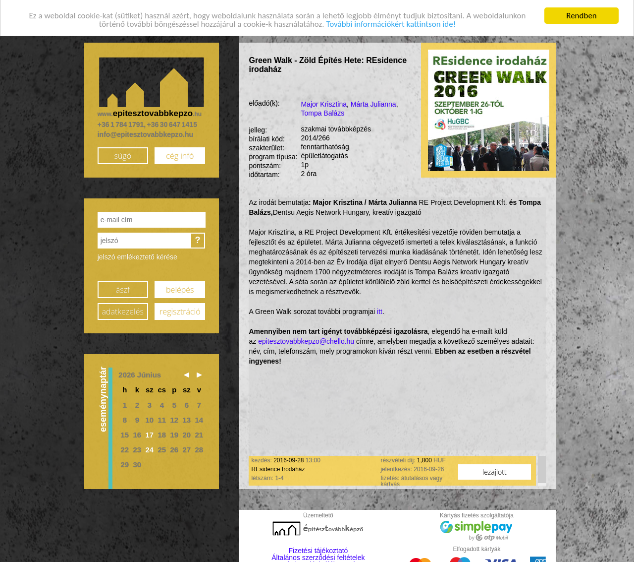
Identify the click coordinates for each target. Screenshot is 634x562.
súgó (122, 154)
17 (149, 433)
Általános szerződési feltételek (318, 557)
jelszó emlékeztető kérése (137, 256)
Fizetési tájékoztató (318, 550)
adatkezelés (123, 310)
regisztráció (179, 310)
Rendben (581, 14)
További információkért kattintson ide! (391, 23)
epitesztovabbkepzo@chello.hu (306, 340)
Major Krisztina (324, 103)
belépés (180, 288)
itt (379, 310)
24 (149, 448)
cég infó (180, 154)
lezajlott (494, 470)
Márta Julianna (373, 103)
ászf (123, 288)
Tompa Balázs (322, 112)
